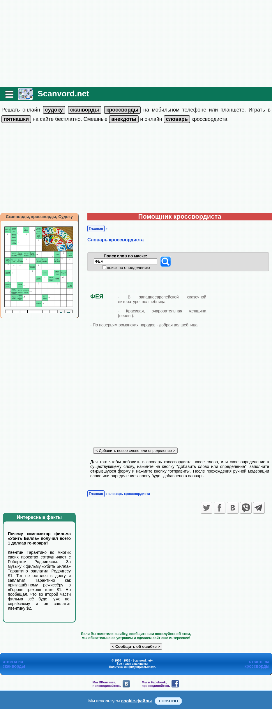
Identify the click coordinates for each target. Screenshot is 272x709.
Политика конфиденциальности (132, 667)
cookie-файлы (136, 700)
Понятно (168, 701)
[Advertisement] (136, 43)
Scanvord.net (63, 93)
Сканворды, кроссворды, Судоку (39, 216)
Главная (96, 229)
